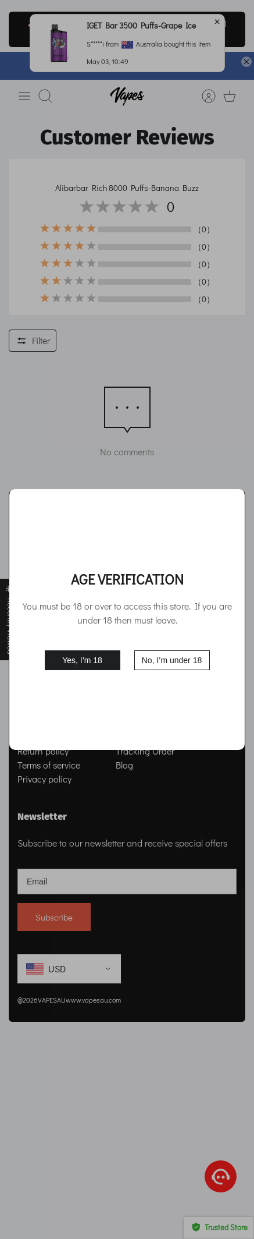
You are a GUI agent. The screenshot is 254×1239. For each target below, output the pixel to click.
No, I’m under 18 (172, 660)
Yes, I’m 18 (82, 660)
